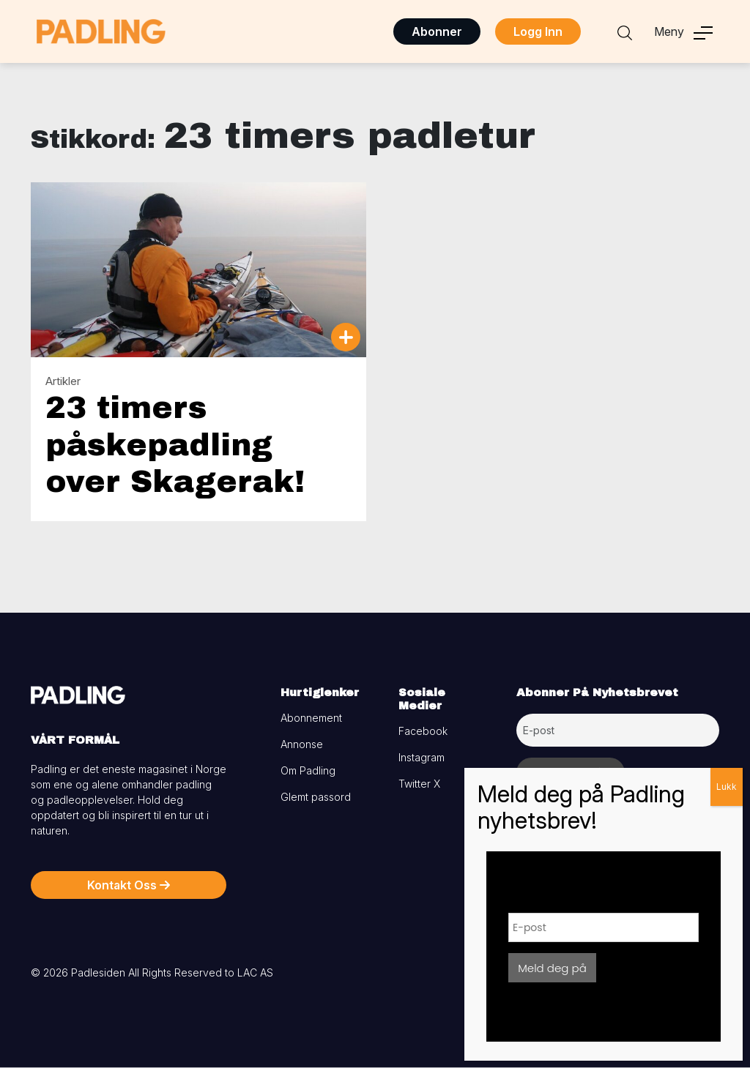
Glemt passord (316, 797)
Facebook (423, 731)
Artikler (63, 381)
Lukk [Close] (726, 786)
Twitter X (419, 783)
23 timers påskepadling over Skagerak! (175, 444)
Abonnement (311, 718)
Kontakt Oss (128, 885)
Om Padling (308, 770)
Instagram (421, 757)
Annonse (302, 744)
